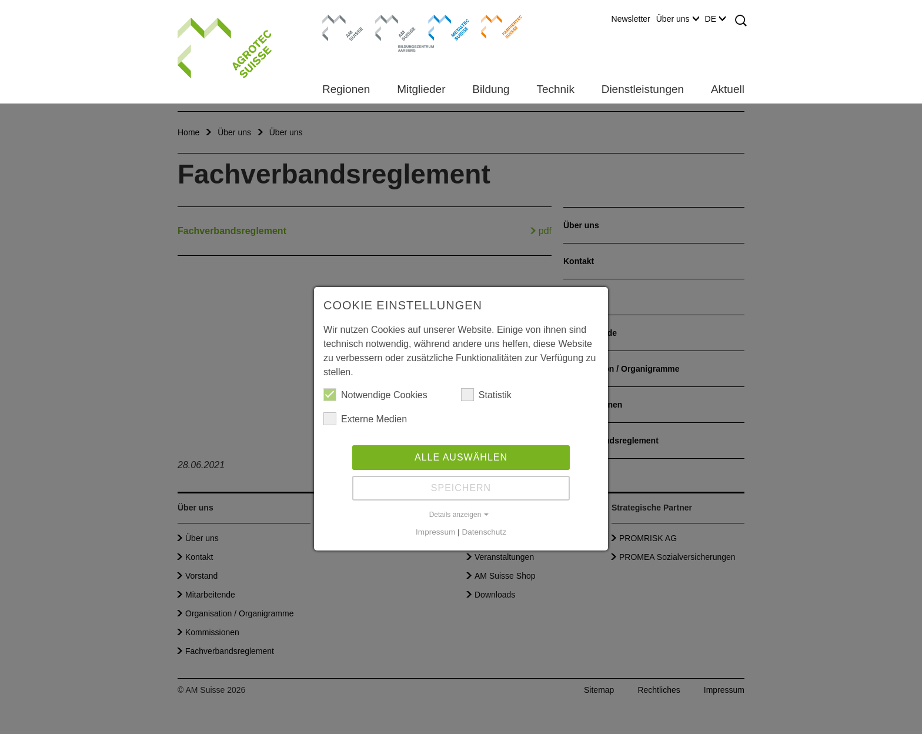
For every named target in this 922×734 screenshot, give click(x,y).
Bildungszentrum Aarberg (395, 26)
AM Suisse (339, 20)
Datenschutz (484, 532)
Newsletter (631, 19)
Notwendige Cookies (375, 394)
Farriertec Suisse (496, 26)
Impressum (435, 532)
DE (715, 19)
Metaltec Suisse (441, 26)
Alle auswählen (461, 457)
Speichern (461, 488)
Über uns (677, 19)
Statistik (486, 394)
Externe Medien (365, 418)
